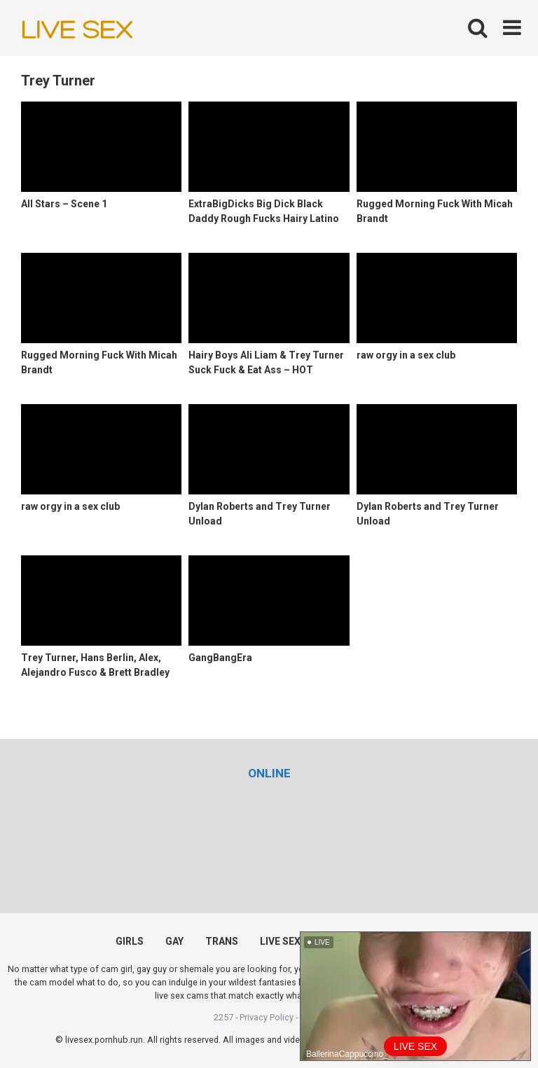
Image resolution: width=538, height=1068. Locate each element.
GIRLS (130, 941)
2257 (223, 1017)
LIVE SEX (280, 941)
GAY (174, 941)
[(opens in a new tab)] (269, 773)
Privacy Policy (267, 1017)
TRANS (221, 941)
